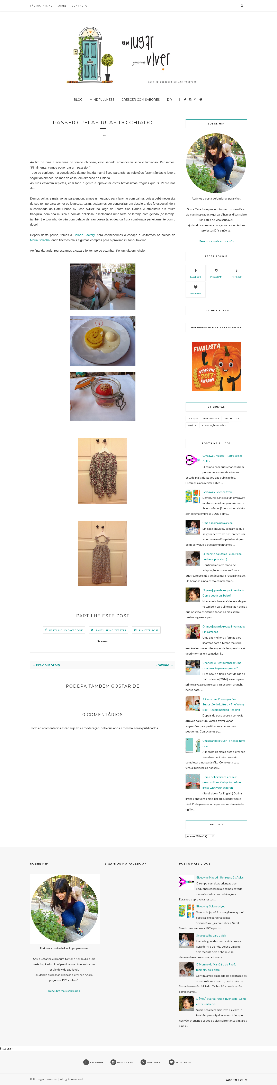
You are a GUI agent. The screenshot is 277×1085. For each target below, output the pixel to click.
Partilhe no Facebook (66, 630)
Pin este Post (149, 630)
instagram (216, 272)
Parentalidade (211, 418)
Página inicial (41, 5)
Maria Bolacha (40, 240)
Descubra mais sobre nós (216, 241)
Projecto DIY (232, 418)
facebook (195, 272)
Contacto (80, 5)
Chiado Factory (84, 235)
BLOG (78, 100)
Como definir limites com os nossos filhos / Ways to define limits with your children (222, 782)
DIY (169, 100)
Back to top (236, 1079)
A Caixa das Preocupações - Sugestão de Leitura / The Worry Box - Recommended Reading (223, 704)
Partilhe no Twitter (111, 630)
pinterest (237, 272)
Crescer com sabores (141, 100)
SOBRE (62, 5)
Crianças (193, 418)
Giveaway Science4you (217, 492)
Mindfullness (102, 100)
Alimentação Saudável (214, 425)
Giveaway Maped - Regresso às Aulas (220, 877)
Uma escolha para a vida (218, 523)
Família (192, 425)
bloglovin (195, 289)
